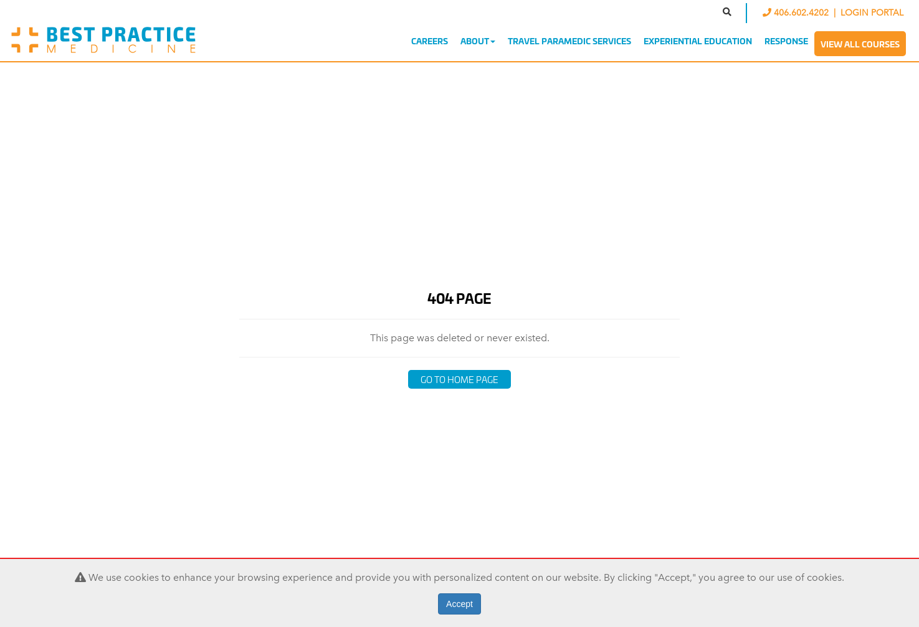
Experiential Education (698, 40)
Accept (459, 604)
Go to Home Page (459, 379)
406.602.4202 (797, 12)
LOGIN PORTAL (871, 12)
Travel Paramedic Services (569, 40)
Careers (429, 40)
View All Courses (860, 43)
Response (786, 40)
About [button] (477, 40)
